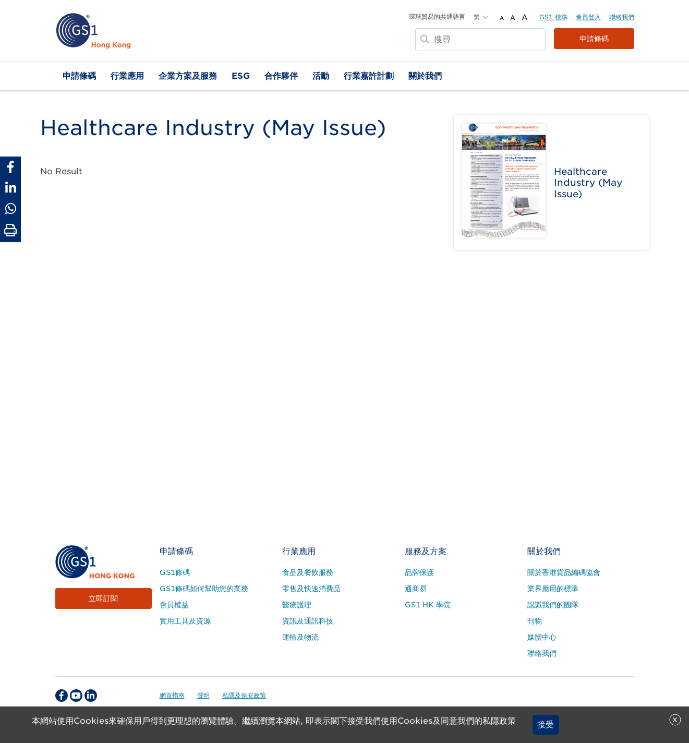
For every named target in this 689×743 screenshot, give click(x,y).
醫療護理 (296, 605)
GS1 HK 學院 (428, 605)
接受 (545, 724)
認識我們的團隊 (552, 605)
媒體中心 (542, 637)
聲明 (203, 695)
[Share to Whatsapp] (10, 208)
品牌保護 (419, 572)
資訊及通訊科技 (307, 621)
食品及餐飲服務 (307, 572)
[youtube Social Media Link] (76, 695)
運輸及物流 (300, 637)
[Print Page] (10, 230)
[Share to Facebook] (10, 167)
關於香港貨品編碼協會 (563, 572)
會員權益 (174, 605)
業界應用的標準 (552, 588)
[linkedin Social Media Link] (90, 695)
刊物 (534, 621)
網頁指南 (172, 695)
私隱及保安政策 (244, 695)
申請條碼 (594, 38)
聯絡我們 (621, 17)
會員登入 (588, 17)
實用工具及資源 (185, 621)
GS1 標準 (553, 17)
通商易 (416, 588)
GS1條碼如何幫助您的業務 (204, 588)
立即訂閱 (103, 598)
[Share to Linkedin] (10, 187)
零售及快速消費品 (311, 588)
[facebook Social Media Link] (61, 695)
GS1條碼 (175, 572)
